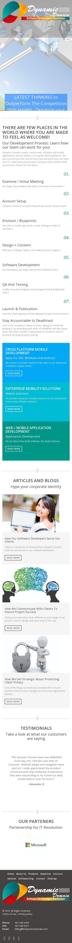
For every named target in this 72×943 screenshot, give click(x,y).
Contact (40, 878)
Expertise (45, 873)
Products (33, 873)
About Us (21, 873)
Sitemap (52, 878)
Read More (13, 373)
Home (10, 873)
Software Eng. (26, 878)
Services (11, 878)
